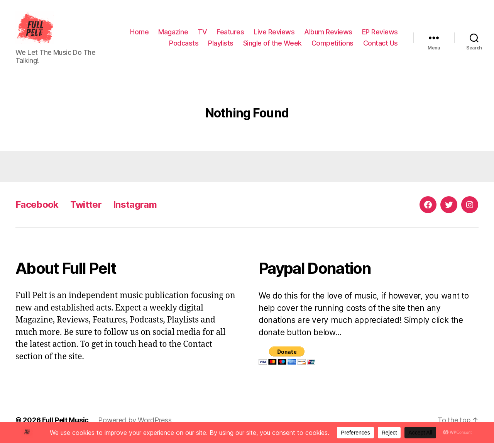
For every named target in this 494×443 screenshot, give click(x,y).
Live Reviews (274, 32)
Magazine (173, 32)
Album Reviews (328, 32)
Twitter (86, 205)
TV (202, 32)
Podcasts (183, 44)
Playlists (220, 44)
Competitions (332, 44)
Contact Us (380, 44)
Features (230, 32)
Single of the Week (272, 44)
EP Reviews (380, 32)
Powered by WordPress (135, 421)
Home (139, 32)
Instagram (135, 205)
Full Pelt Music (65, 421)
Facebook (37, 205)
